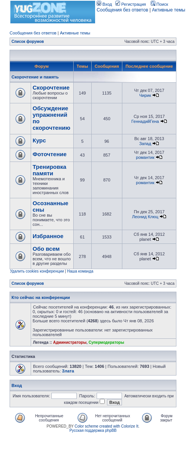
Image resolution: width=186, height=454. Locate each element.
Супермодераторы (106, 342)
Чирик (145, 95)
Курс (39, 140)
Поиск (159, 4)
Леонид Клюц (145, 216)
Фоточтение (50, 154)
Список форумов (28, 41)
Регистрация (130, 4)
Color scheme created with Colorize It (106, 426)
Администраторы (69, 342)
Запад (145, 143)
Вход (104, 4)
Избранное (48, 236)
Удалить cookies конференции (37, 271)
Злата (68, 371)
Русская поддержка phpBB (93, 430)
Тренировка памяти (49, 169)
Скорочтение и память (35, 77)
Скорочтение (51, 87)
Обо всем (46, 248)
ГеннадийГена (145, 121)
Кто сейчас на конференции (41, 297)
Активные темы (168, 10)
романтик (145, 157)
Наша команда (80, 271)
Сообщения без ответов (122, 10)
